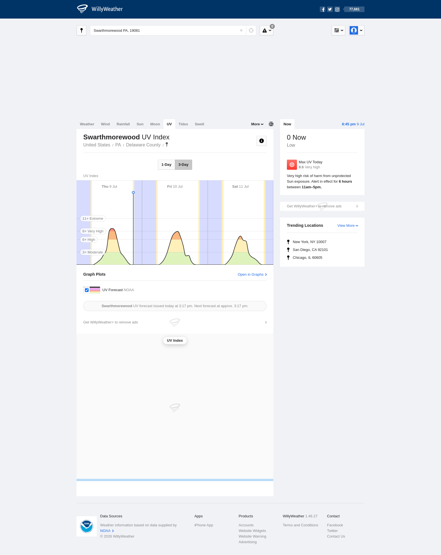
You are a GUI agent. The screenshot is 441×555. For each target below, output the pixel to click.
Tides (183, 124)
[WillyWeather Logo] (102, 9)
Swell (199, 124)
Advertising (247, 542)
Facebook (335, 525)
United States (96, 144)
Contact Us (336, 536)
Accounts (245, 525)
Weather (87, 124)
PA (118, 144)
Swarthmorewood (167, 144)
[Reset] (241, 30)
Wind (105, 124)
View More (346, 225)
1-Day (166, 164)
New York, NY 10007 (310, 242)
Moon (155, 124)
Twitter (332, 531)
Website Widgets (252, 531)
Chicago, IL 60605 (307, 257)
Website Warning (252, 536)
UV (169, 124)
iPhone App (203, 525)
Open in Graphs (251, 274)
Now (287, 124)
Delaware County (143, 144)
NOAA (105, 531)
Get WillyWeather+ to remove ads (314, 206)
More (255, 124)
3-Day (183, 164)
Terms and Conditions (300, 525)
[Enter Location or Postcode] (173, 30)
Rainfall (123, 124)
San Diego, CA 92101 (310, 250)
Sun (140, 124)
